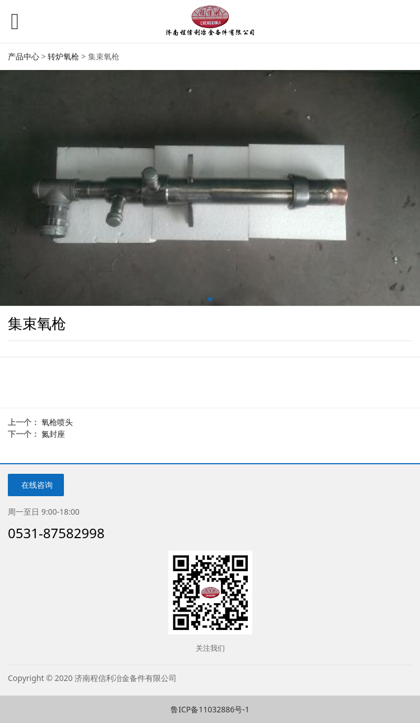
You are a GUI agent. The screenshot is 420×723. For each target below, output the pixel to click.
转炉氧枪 (63, 56)
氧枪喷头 (57, 422)
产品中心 (23, 56)
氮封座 (53, 433)
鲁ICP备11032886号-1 (210, 709)
